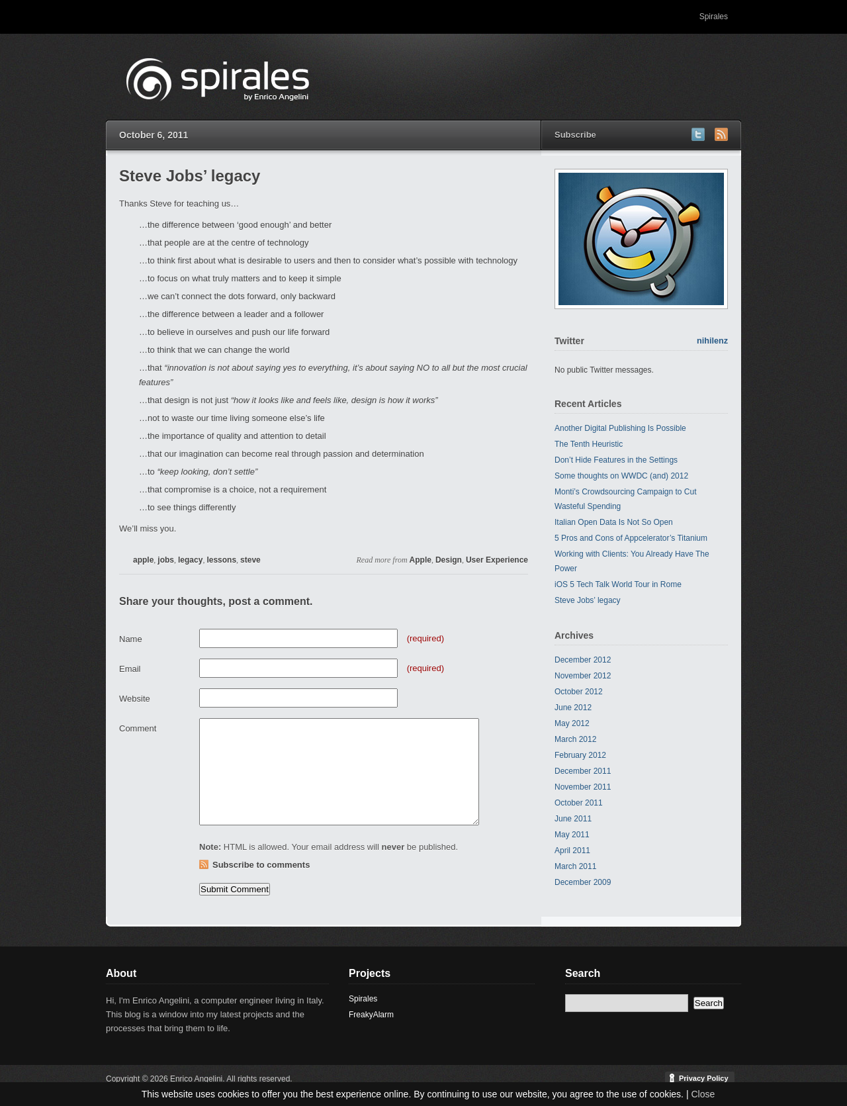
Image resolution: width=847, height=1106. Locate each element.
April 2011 (572, 850)
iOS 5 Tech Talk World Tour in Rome (618, 584)
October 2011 (579, 802)
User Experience (497, 560)
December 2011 (583, 771)
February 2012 (580, 755)
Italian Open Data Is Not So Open (614, 522)
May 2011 (572, 834)
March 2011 (575, 866)
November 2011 (583, 787)
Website (134, 699)
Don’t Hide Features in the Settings (616, 460)
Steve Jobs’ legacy (588, 600)
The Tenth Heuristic (589, 444)
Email (130, 669)
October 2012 (579, 691)
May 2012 (572, 723)
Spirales (713, 16)
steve (250, 560)
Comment (137, 728)
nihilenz (712, 341)
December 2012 (583, 660)
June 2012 (573, 707)
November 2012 (583, 675)
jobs (165, 560)
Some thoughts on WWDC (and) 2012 (621, 476)
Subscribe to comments (261, 865)
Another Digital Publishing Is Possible (620, 428)
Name (130, 639)
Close (703, 1094)
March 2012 (575, 739)
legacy (190, 560)
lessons (221, 560)
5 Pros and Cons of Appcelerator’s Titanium (631, 538)
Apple (420, 560)
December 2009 (583, 882)
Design (448, 560)
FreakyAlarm (371, 1014)
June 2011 (573, 818)
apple (143, 560)
